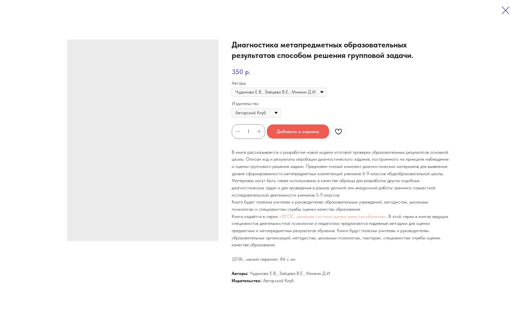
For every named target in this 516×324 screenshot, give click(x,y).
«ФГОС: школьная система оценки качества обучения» (332, 216)
